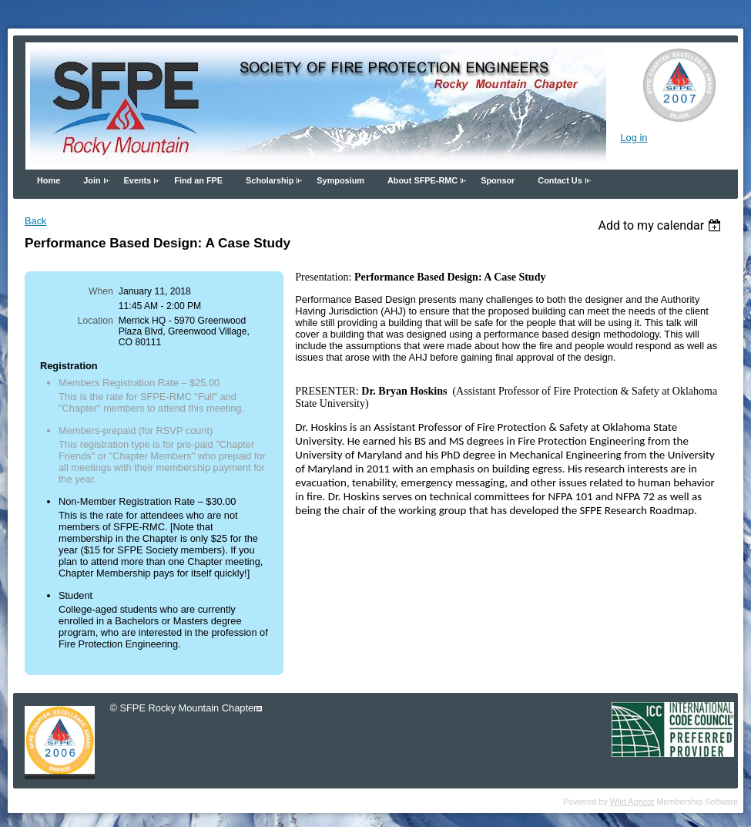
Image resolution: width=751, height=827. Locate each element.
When (101, 291)
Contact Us (560, 180)
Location (95, 320)
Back (35, 221)
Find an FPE (198, 180)
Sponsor (498, 180)
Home (48, 180)
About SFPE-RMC (422, 180)
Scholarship (269, 180)
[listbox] (661, 225)
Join (91, 180)
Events (138, 180)
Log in (633, 137)
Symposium (340, 180)
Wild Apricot (632, 801)
